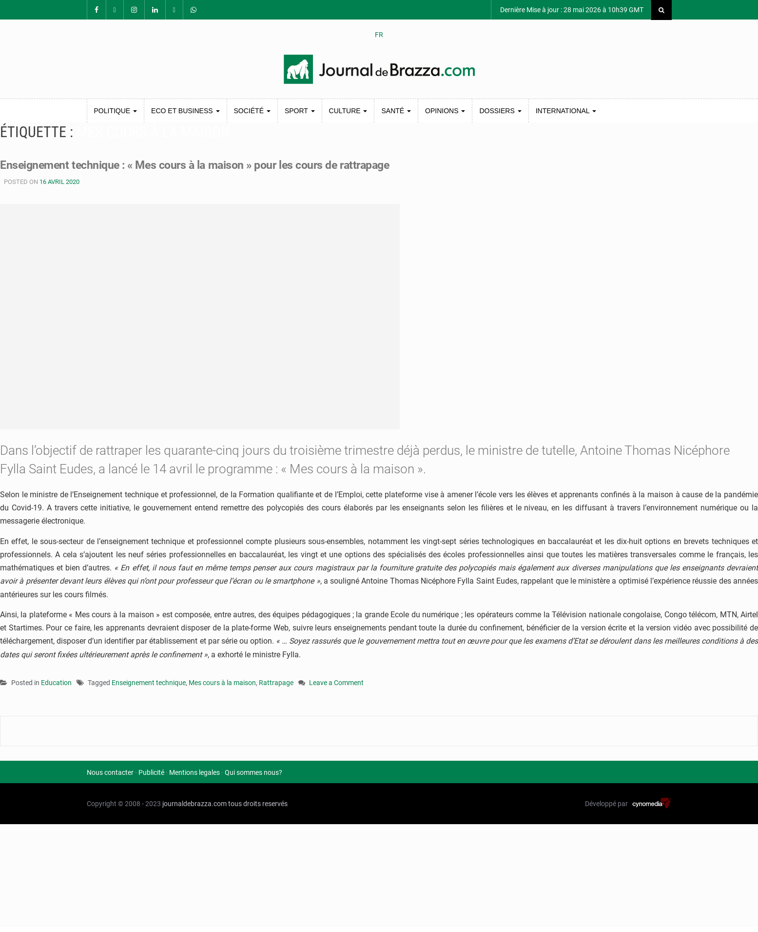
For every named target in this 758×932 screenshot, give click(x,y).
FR (379, 35)
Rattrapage (276, 683)
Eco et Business (185, 111)
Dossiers (500, 111)
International (566, 111)
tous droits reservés (258, 804)
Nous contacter (110, 772)
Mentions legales (194, 772)
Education (56, 683)
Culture (348, 111)
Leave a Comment (336, 683)
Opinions (445, 111)
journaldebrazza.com (194, 804)
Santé (396, 111)
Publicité (151, 772)
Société (252, 111)
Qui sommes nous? (253, 772)
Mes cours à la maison (222, 683)
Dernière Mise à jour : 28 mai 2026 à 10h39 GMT (571, 10)
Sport (300, 111)
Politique (115, 111)
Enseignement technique (149, 683)
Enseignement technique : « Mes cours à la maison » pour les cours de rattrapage (221, 164)
